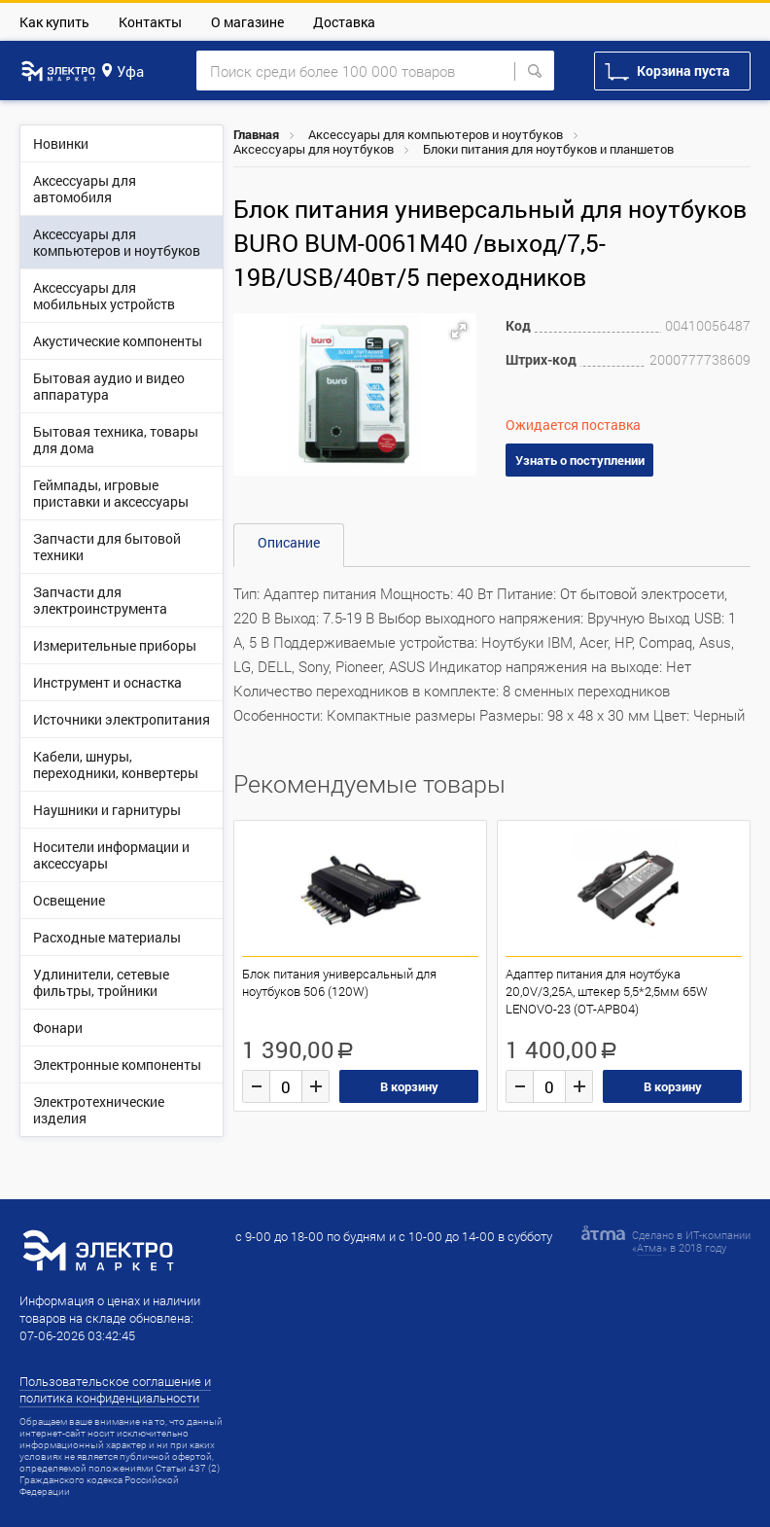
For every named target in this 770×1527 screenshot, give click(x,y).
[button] (458, 330)
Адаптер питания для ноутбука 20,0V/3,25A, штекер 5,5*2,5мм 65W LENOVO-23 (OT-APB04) (607, 991)
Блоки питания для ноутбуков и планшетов (548, 149)
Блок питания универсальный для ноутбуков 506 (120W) (339, 982)
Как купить (54, 22)
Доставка (344, 22)
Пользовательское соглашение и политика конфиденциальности (115, 1389)
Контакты (150, 22)
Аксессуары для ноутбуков (313, 149)
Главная (256, 134)
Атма (649, 1247)
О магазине (247, 22)
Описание (289, 542)
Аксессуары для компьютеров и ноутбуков (435, 134)
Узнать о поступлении (580, 460)
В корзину (409, 1086)
